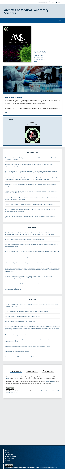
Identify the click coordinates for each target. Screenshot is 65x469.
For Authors (32, 371)
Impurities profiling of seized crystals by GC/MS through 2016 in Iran (22, 316)
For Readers (16, 371)
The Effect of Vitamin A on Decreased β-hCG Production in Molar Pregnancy (24, 239)
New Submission (42, 2)
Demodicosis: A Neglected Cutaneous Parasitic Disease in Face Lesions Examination (26, 311)
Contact (7, 460)
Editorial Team (9, 458)
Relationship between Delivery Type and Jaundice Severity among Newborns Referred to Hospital (30, 283)
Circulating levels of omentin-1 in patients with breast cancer (20, 258)
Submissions (9, 454)
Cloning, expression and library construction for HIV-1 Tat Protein (21, 356)
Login (58, 2)
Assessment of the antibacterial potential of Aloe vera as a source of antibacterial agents (27, 346)
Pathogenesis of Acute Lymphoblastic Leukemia (17, 351)
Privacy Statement (50, 381)
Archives (7, 452)
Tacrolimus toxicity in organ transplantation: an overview (19, 335)
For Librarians (48, 371)
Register (51, 2)
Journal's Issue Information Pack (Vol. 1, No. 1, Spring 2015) (20, 321)
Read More (7, 112)
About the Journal (10, 456)
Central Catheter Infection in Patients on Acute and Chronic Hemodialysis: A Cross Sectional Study (30, 204)
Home (7, 450)
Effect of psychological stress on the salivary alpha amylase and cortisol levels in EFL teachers (29, 263)
